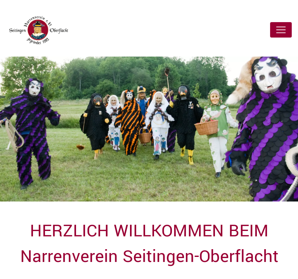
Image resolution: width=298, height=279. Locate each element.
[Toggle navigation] (281, 30)
